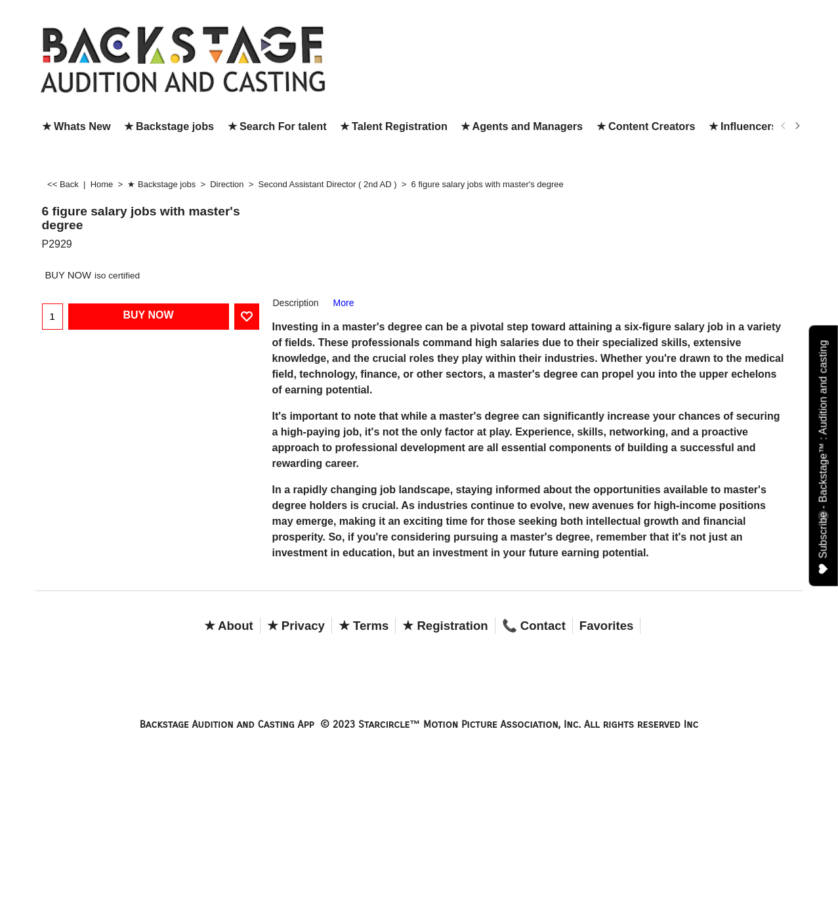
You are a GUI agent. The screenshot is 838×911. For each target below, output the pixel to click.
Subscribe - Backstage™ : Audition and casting (824, 457)
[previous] (784, 126)
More (343, 303)
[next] (797, 126)
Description (296, 303)
